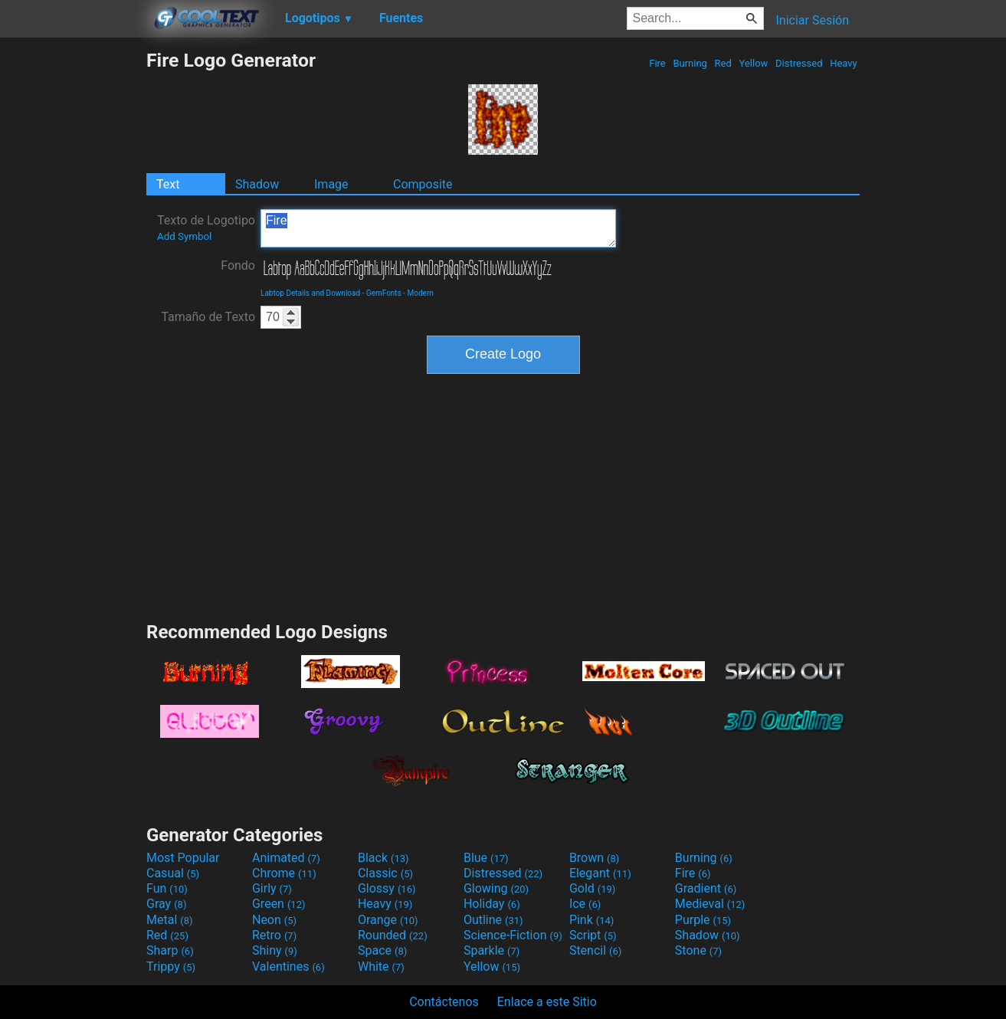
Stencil (595, 950)
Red (723, 63)
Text (167, 184)
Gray (166, 903)
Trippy (170, 966)
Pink (591, 920)
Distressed (799, 63)
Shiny (274, 950)
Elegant (600, 873)
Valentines (288, 966)
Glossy (387, 888)
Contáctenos (444, 1001)
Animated (286, 857)
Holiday (492, 903)
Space (382, 950)
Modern (421, 293)
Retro (274, 935)
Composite (423, 184)
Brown (594, 857)
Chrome (284, 873)
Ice (585, 903)
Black (383, 857)
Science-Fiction (513, 935)
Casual (172, 873)
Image (331, 184)
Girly (272, 888)
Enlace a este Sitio (547, 1001)
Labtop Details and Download (310, 293)
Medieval (710, 903)
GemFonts (383, 293)
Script (593, 935)
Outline (493, 920)
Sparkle (491, 950)
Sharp (170, 950)
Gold (592, 888)
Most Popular (183, 857)
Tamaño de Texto (208, 317)
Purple (703, 920)
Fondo (238, 265)
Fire (657, 63)
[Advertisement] (72, 279)
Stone (698, 950)
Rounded (393, 935)
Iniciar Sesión (812, 20)
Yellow (753, 63)
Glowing (496, 888)
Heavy (843, 63)
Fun (167, 888)
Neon (274, 920)
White (381, 966)
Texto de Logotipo (206, 227)
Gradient (705, 888)
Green (279, 903)
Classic (385, 873)
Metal (169, 920)
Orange (388, 920)
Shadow (257, 184)
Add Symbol (184, 236)
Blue (486, 857)
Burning (689, 63)
